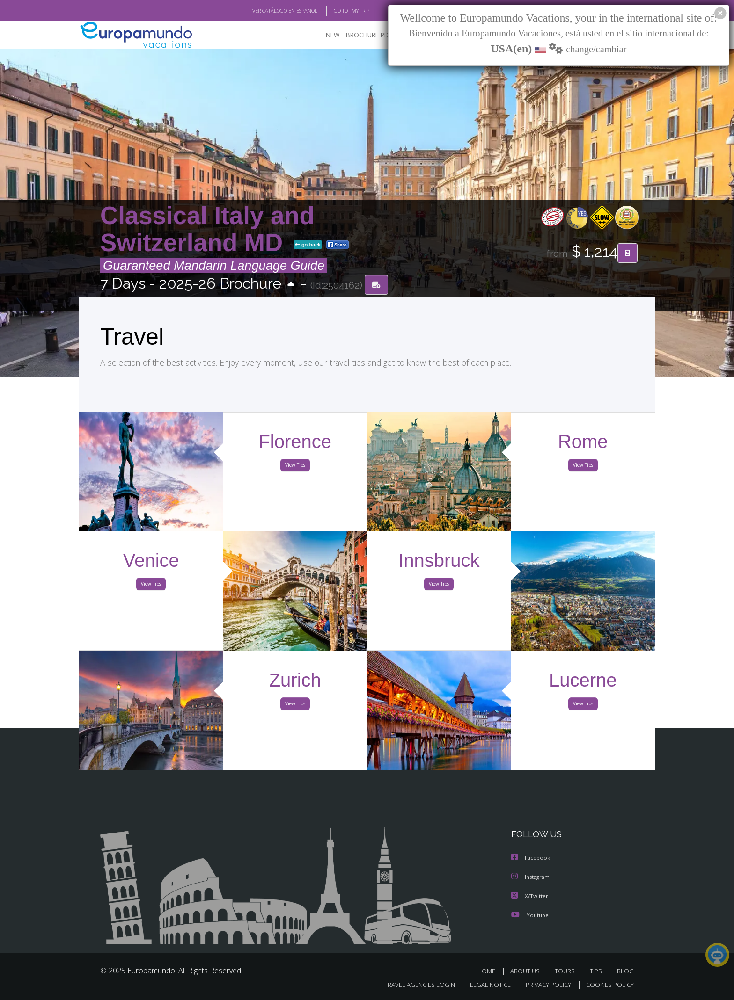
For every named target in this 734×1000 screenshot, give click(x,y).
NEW (323, 35)
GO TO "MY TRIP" (337, 11)
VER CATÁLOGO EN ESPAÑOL (263, 11)
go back (308, 245)
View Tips (295, 467)
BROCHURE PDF (362, 35)
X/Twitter (530, 895)
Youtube (530, 914)
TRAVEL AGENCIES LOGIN (411, 984)
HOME (490, 970)
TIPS (597, 970)
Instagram (531, 877)
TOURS (566, 970)
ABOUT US (527, 970)
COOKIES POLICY (608, 984)
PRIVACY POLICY (544, 984)
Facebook (531, 858)
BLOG (382, 11)
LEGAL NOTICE (484, 984)
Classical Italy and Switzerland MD (207, 229)
